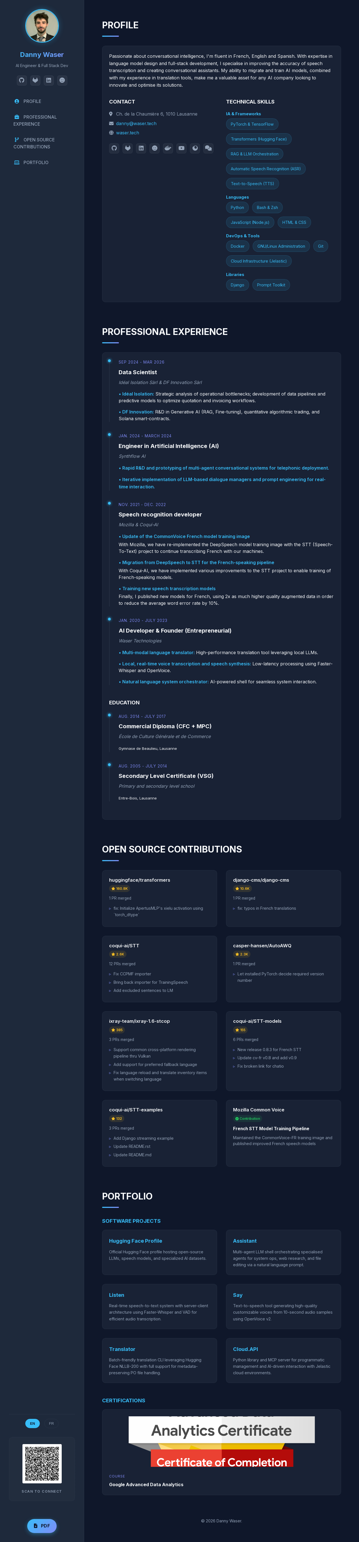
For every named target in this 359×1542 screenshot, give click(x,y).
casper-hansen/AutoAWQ (262, 945)
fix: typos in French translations (267, 908)
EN (32, 1423)
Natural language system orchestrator (165, 681)
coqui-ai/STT (124, 945)
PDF (42, 1526)
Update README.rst (132, 1146)
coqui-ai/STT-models (257, 1021)
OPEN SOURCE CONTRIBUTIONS (34, 144)
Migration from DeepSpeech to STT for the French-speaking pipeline (198, 562)
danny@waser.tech (136, 123)
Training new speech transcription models (169, 588)
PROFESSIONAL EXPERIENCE (35, 121)
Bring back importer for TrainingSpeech (151, 982)
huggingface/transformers (139, 880)
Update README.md (132, 1154)
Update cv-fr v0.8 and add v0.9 (267, 1057)
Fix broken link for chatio (261, 1066)
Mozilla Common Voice (258, 1110)
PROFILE (27, 101)
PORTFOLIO (31, 164)
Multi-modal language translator (158, 652)
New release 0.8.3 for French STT (270, 1049)
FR (51, 1423)
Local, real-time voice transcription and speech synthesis (186, 664)
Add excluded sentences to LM (143, 990)
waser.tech (127, 132)
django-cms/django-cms (261, 880)
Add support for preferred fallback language (155, 1064)
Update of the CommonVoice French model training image (186, 536)
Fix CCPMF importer (132, 973)
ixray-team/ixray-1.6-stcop (139, 1021)
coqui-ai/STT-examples (136, 1110)
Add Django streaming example (144, 1138)
